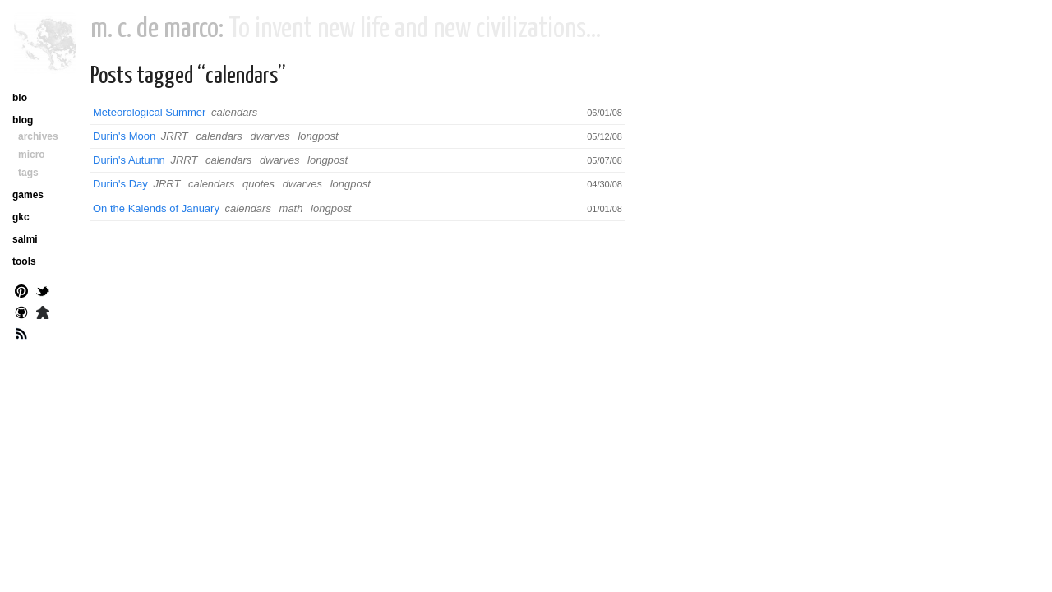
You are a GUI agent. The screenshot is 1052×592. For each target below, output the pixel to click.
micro (31, 154)
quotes (258, 184)
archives (38, 136)
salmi (25, 239)
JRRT (174, 136)
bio (19, 98)
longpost (318, 136)
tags (28, 172)
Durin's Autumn (129, 160)
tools (24, 261)
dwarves (269, 136)
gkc (21, 217)
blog (22, 120)
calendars (234, 112)
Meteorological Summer (149, 112)
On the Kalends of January (156, 208)
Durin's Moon (124, 136)
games (28, 195)
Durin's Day (120, 184)
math (291, 208)
